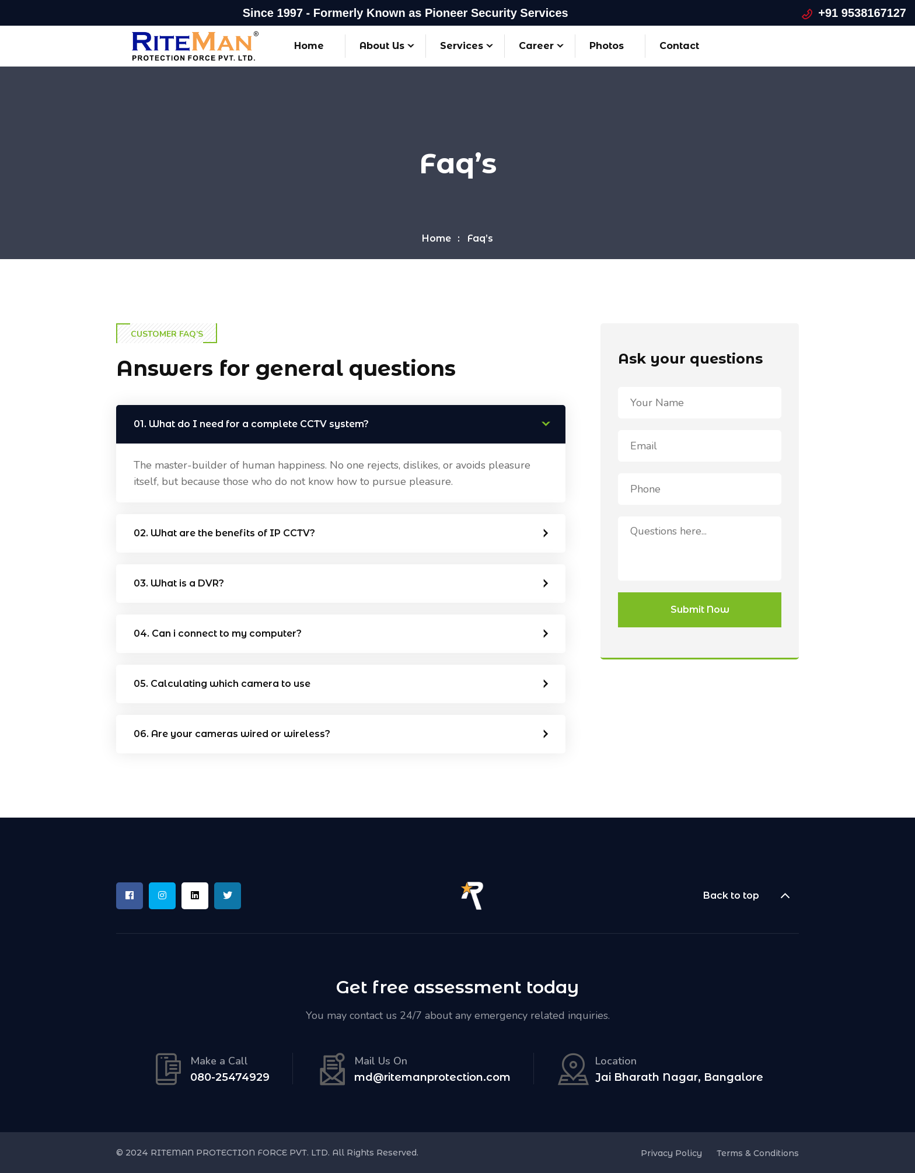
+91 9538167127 (862, 12)
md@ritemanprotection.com (432, 1077)
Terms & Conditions (758, 1153)
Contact (679, 45)
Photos (606, 45)
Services (461, 45)
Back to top (751, 896)
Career (536, 45)
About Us (381, 45)
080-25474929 (230, 1077)
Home (309, 45)
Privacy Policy (671, 1153)
